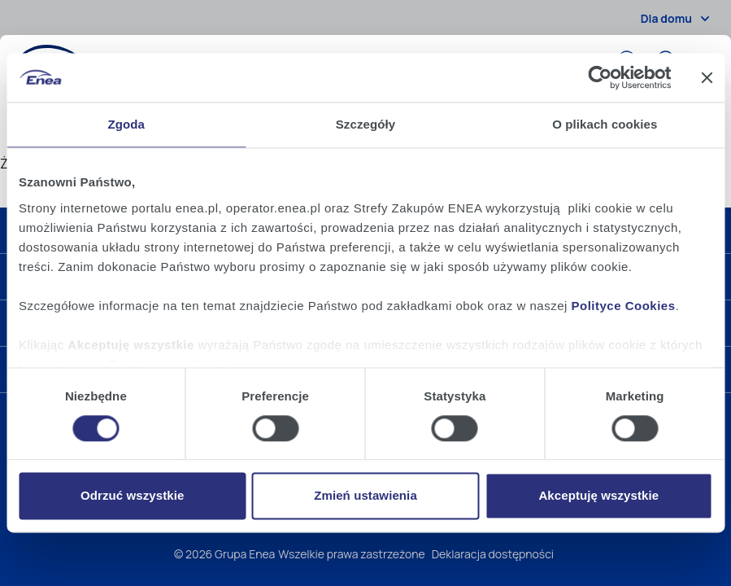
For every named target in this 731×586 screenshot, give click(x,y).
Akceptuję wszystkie (598, 496)
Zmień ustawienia (365, 496)
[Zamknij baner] (706, 77)
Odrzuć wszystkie (132, 496)
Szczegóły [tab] (365, 124)
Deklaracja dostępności (493, 554)
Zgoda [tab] (126, 124)
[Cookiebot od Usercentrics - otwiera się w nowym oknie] (600, 77)
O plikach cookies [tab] (604, 124)
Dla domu (678, 18)
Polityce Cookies (624, 306)
